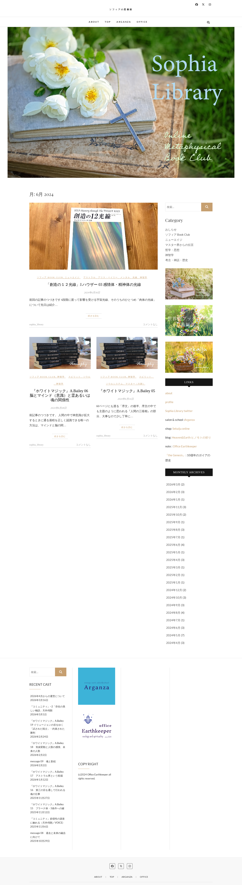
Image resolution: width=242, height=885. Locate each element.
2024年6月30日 (92, 292)
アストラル (89, 277)
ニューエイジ (72, 277)
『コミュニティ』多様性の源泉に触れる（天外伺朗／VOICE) (47, 820)
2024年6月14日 (126, 398)
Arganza (123, 21)
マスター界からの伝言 (179, 244)
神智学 (143, 277)
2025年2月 (173, 575)
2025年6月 (173, 544)
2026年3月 (173, 484)
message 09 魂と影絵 (43, 761)
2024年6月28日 (59, 407)
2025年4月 (173, 559)
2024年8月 (173, 612)
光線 (135, 277)
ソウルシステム (114, 384)
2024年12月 (174, 590)
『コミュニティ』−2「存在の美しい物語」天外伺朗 (47, 708)
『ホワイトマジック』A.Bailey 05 (127, 391)
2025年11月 (174, 507)
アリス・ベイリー (108, 277)
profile (169, 402)
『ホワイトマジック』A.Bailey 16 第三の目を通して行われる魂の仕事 (47, 790)
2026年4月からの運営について (47, 696)
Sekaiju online (181, 428)
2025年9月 (173, 522)
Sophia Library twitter (179, 411)
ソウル (87, 377)
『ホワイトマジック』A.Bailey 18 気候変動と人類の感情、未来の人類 (47, 747)
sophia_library (36, 324)
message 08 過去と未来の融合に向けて (48, 834)
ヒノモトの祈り (201, 437)
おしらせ (171, 229)
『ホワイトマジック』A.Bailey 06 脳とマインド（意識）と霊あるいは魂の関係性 (61, 395)
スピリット (74, 377)
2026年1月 (173, 499)
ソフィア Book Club (50, 277)
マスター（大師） (135, 384)
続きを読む (93, 316)
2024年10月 (174, 597)
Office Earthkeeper (185, 446)
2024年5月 (173, 635)
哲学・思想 (172, 250)
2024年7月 (173, 620)
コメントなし (150, 324)
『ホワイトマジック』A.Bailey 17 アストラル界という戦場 (47, 773)
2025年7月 (173, 537)
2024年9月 (173, 605)
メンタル (125, 277)
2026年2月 (173, 492)
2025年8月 (173, 529)
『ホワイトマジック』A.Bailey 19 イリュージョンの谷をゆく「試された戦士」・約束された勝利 (47, 726)
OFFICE (142, 21)
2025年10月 (174, 514)
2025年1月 (173, 582)
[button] (121, 102)
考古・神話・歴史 (176, 260)
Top (108, 21)
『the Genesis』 (175, 455)
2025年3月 (173, 567)
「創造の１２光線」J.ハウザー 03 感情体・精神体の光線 (95, 284)
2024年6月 (173, 627)
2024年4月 (173, 642)
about (94, 21)
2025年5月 (173, 552)
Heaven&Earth (181, 437)
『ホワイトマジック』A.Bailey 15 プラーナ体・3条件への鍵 (48, 806)
